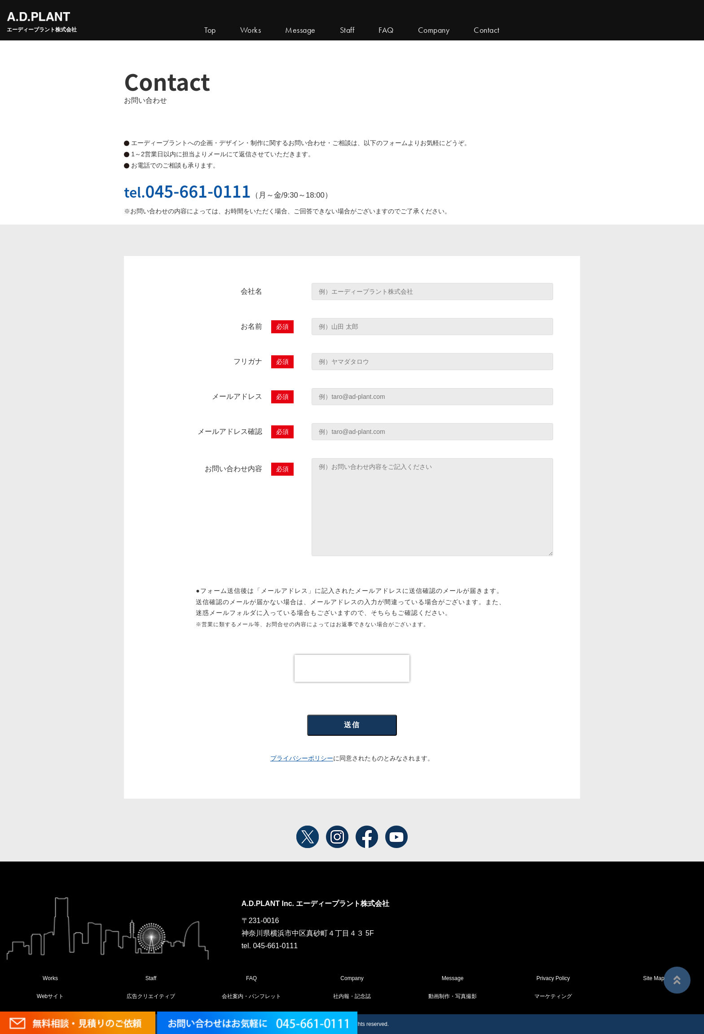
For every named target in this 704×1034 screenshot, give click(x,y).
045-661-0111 (198, 190)
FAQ (251, 978)
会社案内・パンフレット (251, 996)
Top (210, 30)
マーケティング (553, 996)
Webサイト (50, 996)
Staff (150, 978)
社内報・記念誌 (352, 996)
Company (351, 978)
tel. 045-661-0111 (270, 946)
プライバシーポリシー (301, 758)
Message (453, 978)
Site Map (653, 978)
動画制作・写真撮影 (452, 996)
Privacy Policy (553, 978)
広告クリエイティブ (151, 996)
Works (250, 30)
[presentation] (352, 668)
